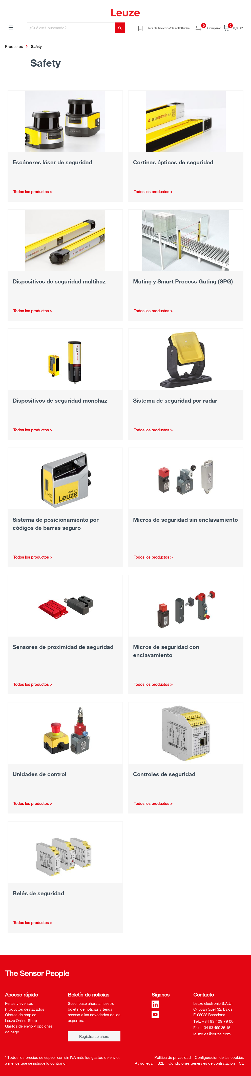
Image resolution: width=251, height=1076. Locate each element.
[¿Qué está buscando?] (71, 27)
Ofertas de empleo (20, 1014)
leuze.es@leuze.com (212, 1033)
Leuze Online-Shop (21, 1020)
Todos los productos (31, 191)
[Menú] (11, 27)
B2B (160, 1063)
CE (241, 1063)
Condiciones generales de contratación (202, 1063)
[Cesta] (233, 28)
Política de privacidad (172, 1057)
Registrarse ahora (94, 1036)
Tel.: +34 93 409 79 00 (213, 1021)
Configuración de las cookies (219, 1057)
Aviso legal (144, 1063)
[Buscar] (120, 27)
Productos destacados (24, 1009)
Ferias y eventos (19, 1003)
